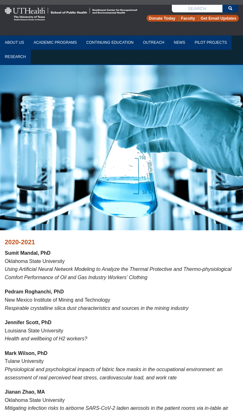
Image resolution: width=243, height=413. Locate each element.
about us (14, 42)
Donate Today (162, 18)
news (179, 42)
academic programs (55, 42)
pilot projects (211, 42)
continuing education (110, 42)
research (15, 57)
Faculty (188, 18)
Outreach (153, 42)
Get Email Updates (218, 18)
